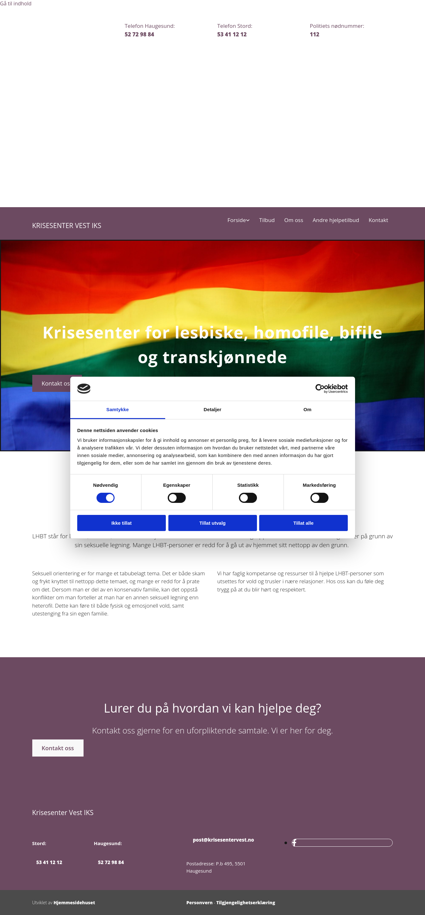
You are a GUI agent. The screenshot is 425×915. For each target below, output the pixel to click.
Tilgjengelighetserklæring (245, 903)
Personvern (199, 903)
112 (314, 34)
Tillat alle (303, 523)
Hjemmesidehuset (74, 903)
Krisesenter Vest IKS (63, 812)
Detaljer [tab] (213, 409)
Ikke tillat (121, 523)
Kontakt (378, 220)
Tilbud (267, 220)
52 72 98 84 (139, 34)
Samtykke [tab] (117, 409)
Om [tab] (307, 409)
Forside (237, 220)
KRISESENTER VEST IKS (66, 225)
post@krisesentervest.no (220, 840)
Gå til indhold (16, 3)
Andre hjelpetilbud (336, 220)
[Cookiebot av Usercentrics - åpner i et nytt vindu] (320, 388)
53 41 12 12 (232, 34)
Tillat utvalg (212, 523)
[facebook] (294, 843)
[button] (57, 383)
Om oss (293, 220)
